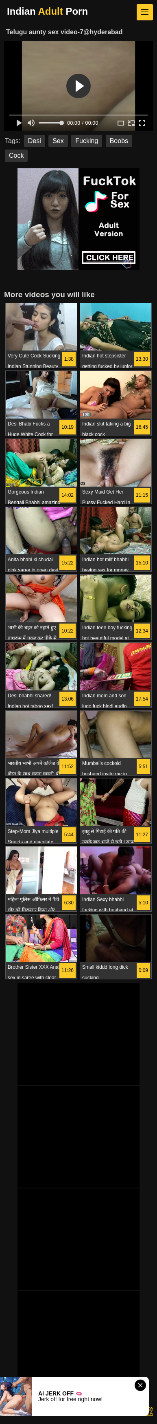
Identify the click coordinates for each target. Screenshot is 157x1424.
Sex (58, 140)
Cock (16, 155)
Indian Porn (47, 11)
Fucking (86, 140)
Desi (34, 140)
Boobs (119, 140)
